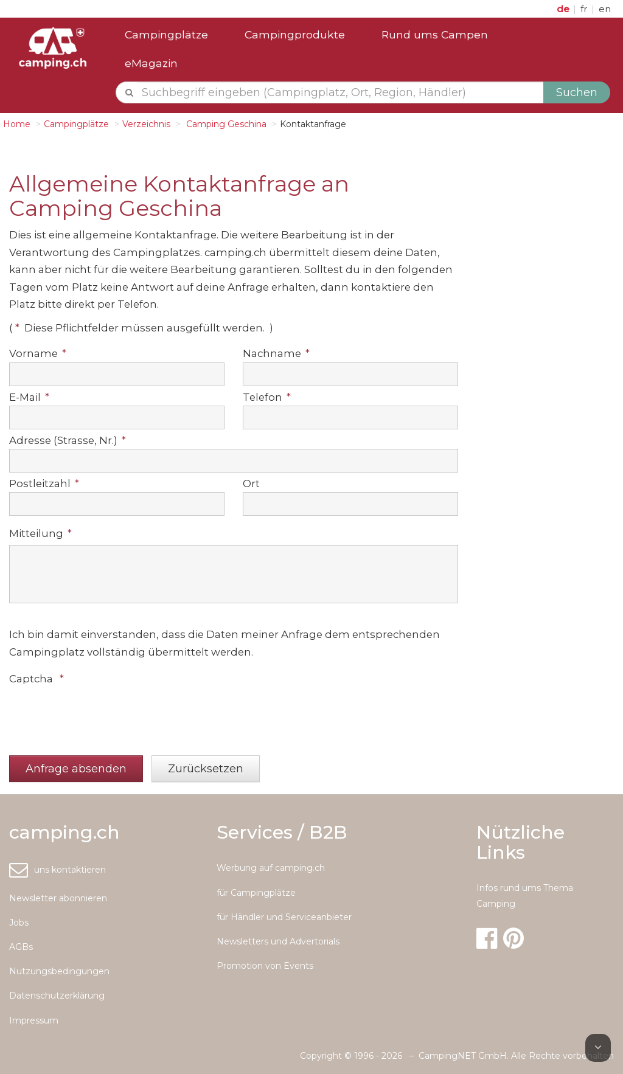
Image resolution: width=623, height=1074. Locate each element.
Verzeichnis (146, 124)
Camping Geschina (225, 124)
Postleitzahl (44, 483)
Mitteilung (40, 533)
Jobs (19, 922)
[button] (76, 769)
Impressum (33, 1020)
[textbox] (340, 92)
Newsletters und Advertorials (278, 941)
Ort (251, 483)
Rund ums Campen (434, 34)
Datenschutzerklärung (57, 995)
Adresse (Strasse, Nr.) (67, 440)
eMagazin (151, 63)
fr (585, 9)
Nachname (276, 353)
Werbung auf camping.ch (271, 867)
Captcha (36, 679)
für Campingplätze (256, 892)
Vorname (37, 353)
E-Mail (29, 397)
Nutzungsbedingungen (59, 971)
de (564, 9)
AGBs (21, 946)
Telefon (267, 397)
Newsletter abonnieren (58, 898)
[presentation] (101, 714)
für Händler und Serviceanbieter (284, 917)
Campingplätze (166, 34)
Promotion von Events (265, 965)
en (605, 9)
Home (16, 124)
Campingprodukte (295, 34)
